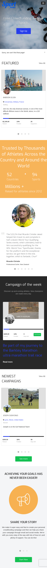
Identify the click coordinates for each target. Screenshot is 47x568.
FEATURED (10, 63)
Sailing (5, 105)
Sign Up (23, 31)
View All (42, 63)
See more (23, 459)
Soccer (5, 423)
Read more (8, 362)
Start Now (23, 559)
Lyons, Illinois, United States (13, 420)
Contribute (37, 334)
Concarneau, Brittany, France (13, 102)
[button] (3, 24)
